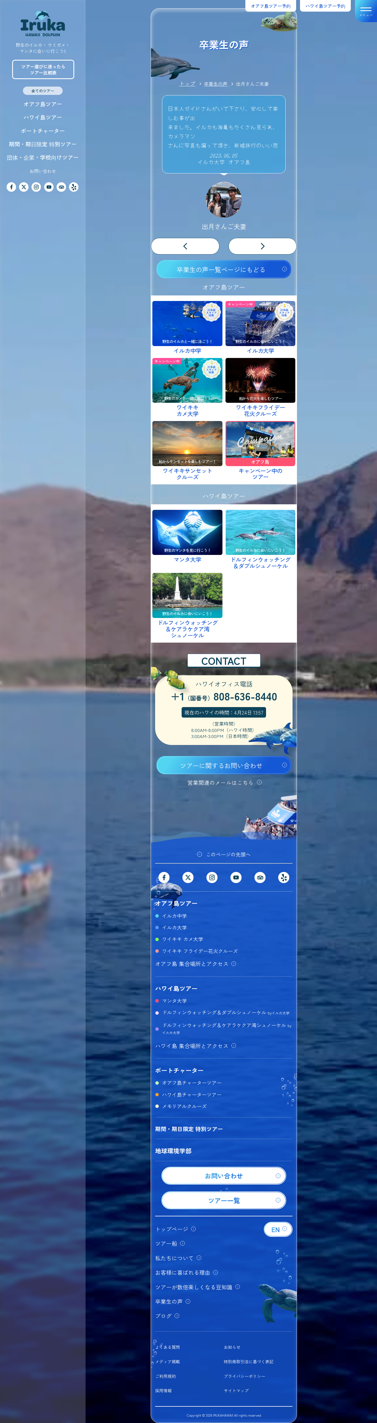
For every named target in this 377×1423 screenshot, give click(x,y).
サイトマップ (236, 1390)
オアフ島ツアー (42, 104)
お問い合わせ (43, 171)
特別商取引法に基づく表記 (249, 1361)
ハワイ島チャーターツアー (192, 1094)
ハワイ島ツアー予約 (325, 5)
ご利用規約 (165, 1376)
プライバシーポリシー (244, 1376)
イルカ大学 (174, 927)
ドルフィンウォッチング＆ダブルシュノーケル (226, 1012)
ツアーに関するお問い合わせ (221, 765)
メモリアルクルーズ (184, 1106)
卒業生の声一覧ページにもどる (221, 269)
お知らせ (232, 1347)
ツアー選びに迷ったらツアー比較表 (43, 69)
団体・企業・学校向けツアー (43, 157)
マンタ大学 (174, 1000)
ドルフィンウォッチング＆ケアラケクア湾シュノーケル (226, 1028)
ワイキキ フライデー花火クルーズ (200, 950)
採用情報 (163, 1390)
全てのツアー (42, 91)
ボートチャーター (43, 131)
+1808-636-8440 (224, 697)
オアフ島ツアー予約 (271, 5)
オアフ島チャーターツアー (192, 1082)
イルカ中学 (174, 915)
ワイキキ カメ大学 (182, 938)
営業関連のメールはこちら (220, 782)
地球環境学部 (173, 1150)
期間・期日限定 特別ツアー (43, 144)
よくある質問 (167, 1347)
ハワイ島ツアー (42, 117)
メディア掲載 (167, 1361)
